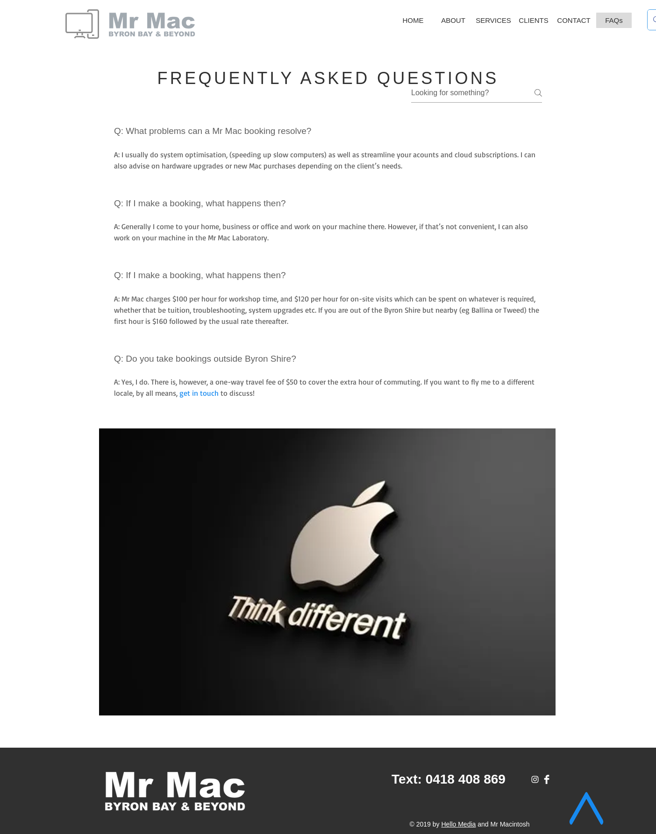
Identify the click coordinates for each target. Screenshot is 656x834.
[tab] (328, 269)
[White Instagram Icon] (535, 779)
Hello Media (458, 824)
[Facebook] (546, 779)
